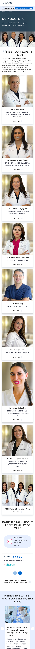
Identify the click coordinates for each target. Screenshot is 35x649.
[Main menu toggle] (31, 3)
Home (3, 11)
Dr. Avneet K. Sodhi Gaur (17, 160)
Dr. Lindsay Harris (17, 350)
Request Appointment (24, 8)
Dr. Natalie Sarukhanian (17, 459)
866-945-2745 (9, 8)
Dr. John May (17, 304)
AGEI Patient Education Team (17, 509)
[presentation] (15, 577)
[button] (26, 3)
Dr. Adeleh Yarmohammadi (17, 257)
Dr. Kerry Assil (17, 109)
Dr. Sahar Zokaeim (17, 408)
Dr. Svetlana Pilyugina (17, 209)
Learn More (16, 121)
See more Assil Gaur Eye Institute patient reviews (15, 586)
